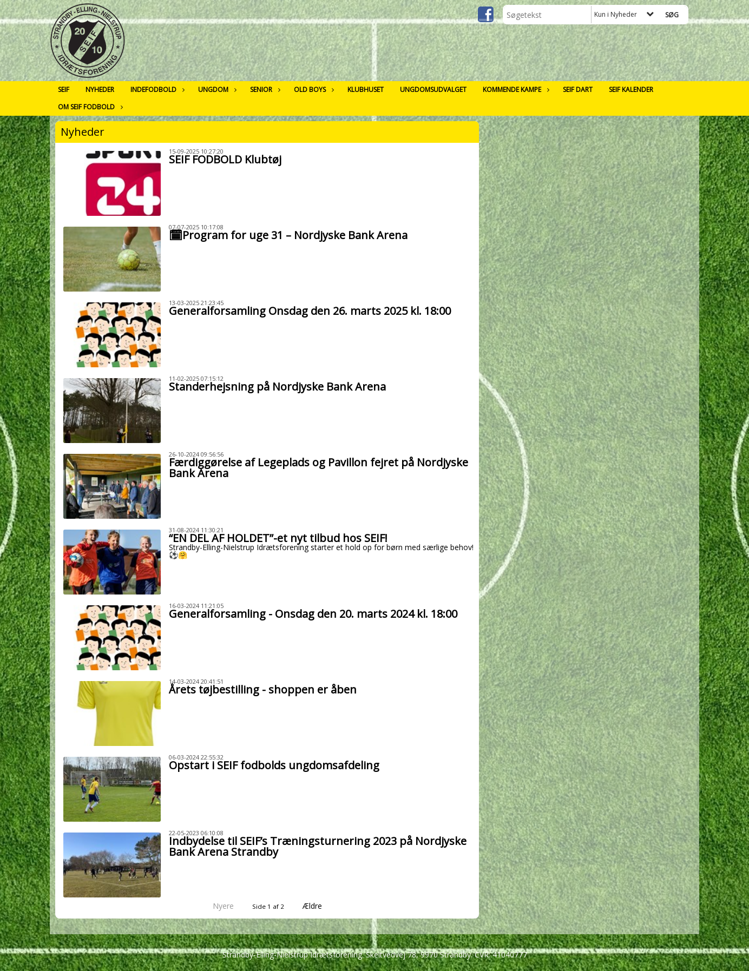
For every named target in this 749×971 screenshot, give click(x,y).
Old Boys (312, 89)
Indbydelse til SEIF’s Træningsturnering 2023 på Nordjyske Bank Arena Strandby (318, 846)
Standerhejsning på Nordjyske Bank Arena (277, 386)
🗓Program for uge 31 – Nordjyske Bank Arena (288, 235)
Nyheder (100, 89)
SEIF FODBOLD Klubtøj (225, 159)
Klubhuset (365, 89)
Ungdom (216, 89)
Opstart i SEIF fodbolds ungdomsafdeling (274, 765)
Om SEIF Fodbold (89, 106)
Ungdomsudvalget (433, 89)
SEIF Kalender (631, 89)
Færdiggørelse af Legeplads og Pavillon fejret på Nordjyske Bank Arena (318, 467)
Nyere (217, 906)
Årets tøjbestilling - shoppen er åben (263, 689)
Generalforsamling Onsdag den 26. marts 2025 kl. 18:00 (310, 310)
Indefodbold (156, 89)
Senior (264, 89)
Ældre (320, 906)
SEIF (63, 89)
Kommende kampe (515, 89)
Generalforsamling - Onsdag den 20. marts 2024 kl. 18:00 (313, 613)
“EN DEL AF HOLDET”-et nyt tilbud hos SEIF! (278, 538)
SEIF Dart (578, 89)
